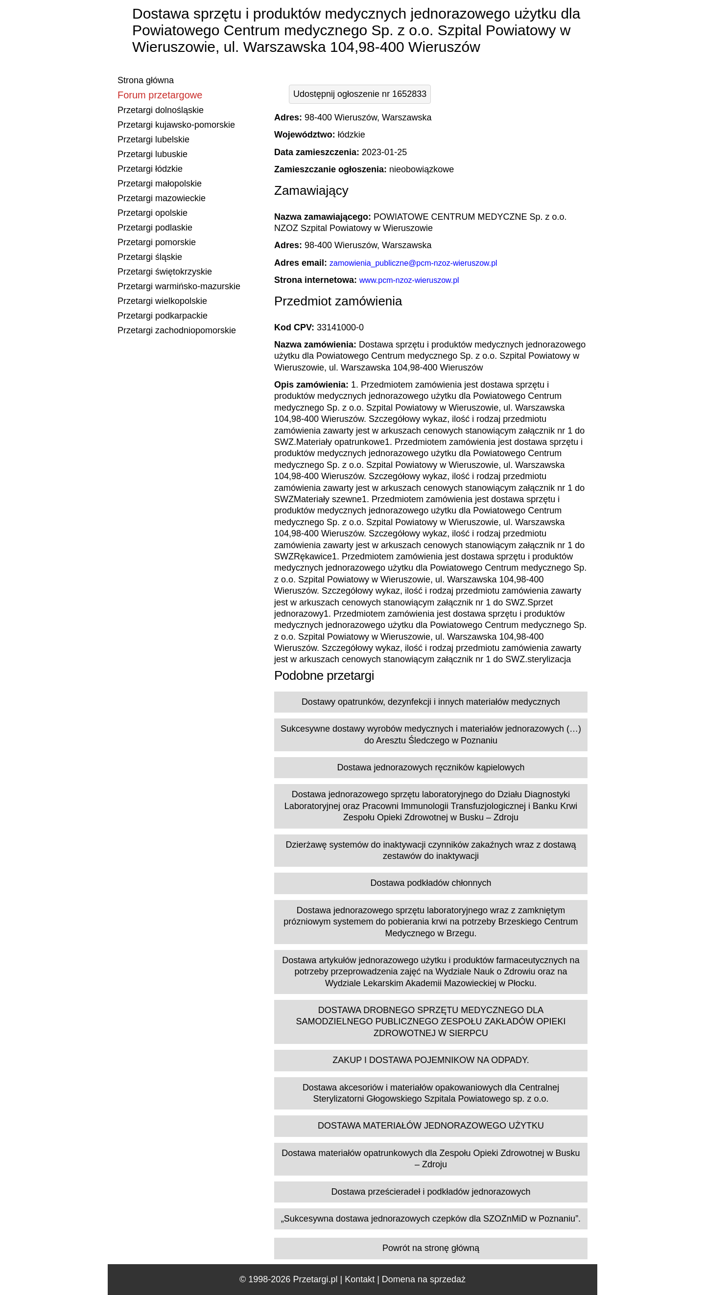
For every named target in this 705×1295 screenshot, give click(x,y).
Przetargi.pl (315, 1279)
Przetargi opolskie (153, 213)
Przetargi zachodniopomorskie (177, 330)
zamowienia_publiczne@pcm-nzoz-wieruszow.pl (413, 263)
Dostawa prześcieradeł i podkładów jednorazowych (430, 1192)
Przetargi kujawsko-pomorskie (176, 125)
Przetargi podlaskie (155, 227)
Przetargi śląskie (150, 257)
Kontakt (360, 1279)
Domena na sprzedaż (424, 1279)
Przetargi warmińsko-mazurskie (179, 286)
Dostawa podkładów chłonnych (430, 883)
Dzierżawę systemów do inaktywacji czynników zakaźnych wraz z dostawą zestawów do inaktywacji (430, 850)
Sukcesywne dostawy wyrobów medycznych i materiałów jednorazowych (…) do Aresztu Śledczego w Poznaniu (431, 734)
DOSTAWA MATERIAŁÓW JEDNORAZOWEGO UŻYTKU (431, 1126)
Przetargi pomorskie (157, 242)
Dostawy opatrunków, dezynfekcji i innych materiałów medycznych (431, 702)
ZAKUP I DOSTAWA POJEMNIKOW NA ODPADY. (430, 1060)
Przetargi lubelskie (153, 139)
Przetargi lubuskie (153, 154)
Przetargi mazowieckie (162, 198)
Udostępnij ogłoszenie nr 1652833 (359, 94)
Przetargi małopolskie (160, 183)
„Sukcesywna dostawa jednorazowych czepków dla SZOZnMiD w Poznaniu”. (431, 1219)
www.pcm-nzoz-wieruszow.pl (409, 280)
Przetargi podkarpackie (163, 316)
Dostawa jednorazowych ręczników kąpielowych (430, 767)
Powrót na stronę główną (430, 1248)
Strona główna (146, 80)
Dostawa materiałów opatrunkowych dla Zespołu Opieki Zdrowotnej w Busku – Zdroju (431, 1158)
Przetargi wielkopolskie (162, 301)
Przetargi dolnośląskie (161, 110)
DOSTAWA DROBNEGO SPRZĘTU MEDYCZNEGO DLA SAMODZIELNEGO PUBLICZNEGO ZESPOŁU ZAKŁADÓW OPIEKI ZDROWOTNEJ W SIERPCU (430, 1021)
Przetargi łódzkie (150, 169)
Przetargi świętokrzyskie (165, 272)
